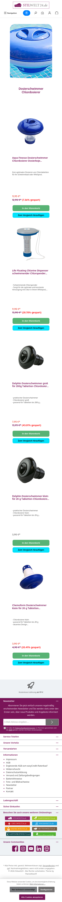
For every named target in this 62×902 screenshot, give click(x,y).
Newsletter (11, 785)
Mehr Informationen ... (37, 884)
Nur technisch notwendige (23, 889)
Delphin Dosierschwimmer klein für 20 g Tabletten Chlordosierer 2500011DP (30, 497)
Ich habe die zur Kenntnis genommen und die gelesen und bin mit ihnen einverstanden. (31, 729)
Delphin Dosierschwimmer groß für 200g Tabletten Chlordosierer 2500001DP (30, 385)
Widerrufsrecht (13, 769)
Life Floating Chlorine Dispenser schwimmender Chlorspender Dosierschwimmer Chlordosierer (30, 272)
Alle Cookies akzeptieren (32, 897)
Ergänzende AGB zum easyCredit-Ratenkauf (26, 765)
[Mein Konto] (49, 13)
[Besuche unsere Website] (47, 848)
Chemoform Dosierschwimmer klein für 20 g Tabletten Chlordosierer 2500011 (29, 607)
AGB (10, 730)
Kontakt (10, 791)
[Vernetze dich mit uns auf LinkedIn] (39, 848)
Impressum (11, 759)
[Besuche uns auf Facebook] (15, 848)
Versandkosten (49, 865)
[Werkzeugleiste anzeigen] (26, 13)
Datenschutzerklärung (16, 772)
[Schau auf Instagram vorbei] (23, 848)
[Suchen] (35, 13)
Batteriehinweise (14, 778)
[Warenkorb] (56, 13)
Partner (9, 788)
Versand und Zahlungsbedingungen (23, 775)
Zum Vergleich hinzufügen (31, 215)
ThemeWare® (31, 874)
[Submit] (52, 722)
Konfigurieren (46, 889)
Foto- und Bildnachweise (17, 781)
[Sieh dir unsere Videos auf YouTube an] (31, 848)
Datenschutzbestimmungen (25, 728)
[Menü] (10, 13)
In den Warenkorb (31, 208)
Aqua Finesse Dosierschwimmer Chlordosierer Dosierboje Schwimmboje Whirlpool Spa (30, 159)
